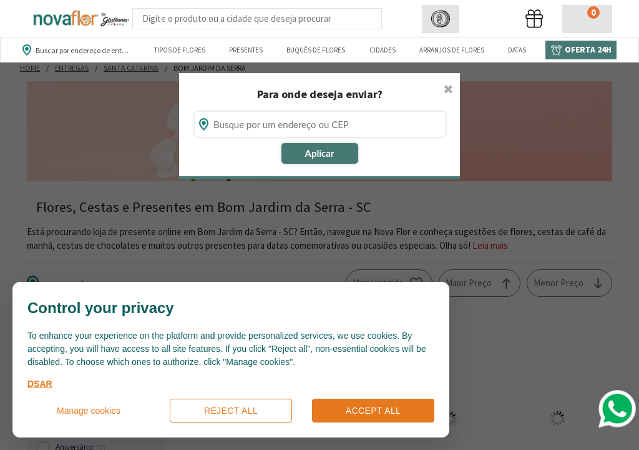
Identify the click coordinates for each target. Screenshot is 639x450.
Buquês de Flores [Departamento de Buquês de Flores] (315, 50)
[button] (440, 19)
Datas (517, 50)
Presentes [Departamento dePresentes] (246, 50)
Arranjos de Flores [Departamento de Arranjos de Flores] (451, 50)
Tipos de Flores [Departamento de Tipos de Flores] (179, 50)
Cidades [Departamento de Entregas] (382, 50)
